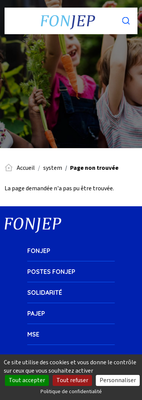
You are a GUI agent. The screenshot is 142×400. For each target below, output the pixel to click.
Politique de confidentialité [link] (71, 391)
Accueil (26, 168)
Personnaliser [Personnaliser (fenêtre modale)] (118, 380)
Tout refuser (72, 380)
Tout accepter (27, 380)
